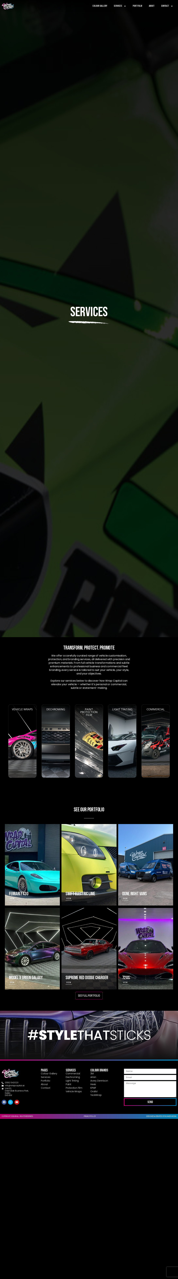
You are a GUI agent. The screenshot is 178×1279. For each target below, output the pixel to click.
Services (120, 6)
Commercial (73, 1073)
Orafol (93, 1091)
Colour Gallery (100, 5)
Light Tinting (72, 1080)
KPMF (93, 1087)
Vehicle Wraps (74, 1091)
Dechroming (73, 1077)
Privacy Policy (90, 1116)
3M (92, 1073)
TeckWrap (96, 1095)
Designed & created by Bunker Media (161, 1116)
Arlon (93, 1077)
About (152, 5)
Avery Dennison (99, 1080)
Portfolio (137, 5)
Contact (167, 6)
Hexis (93, 1084)
